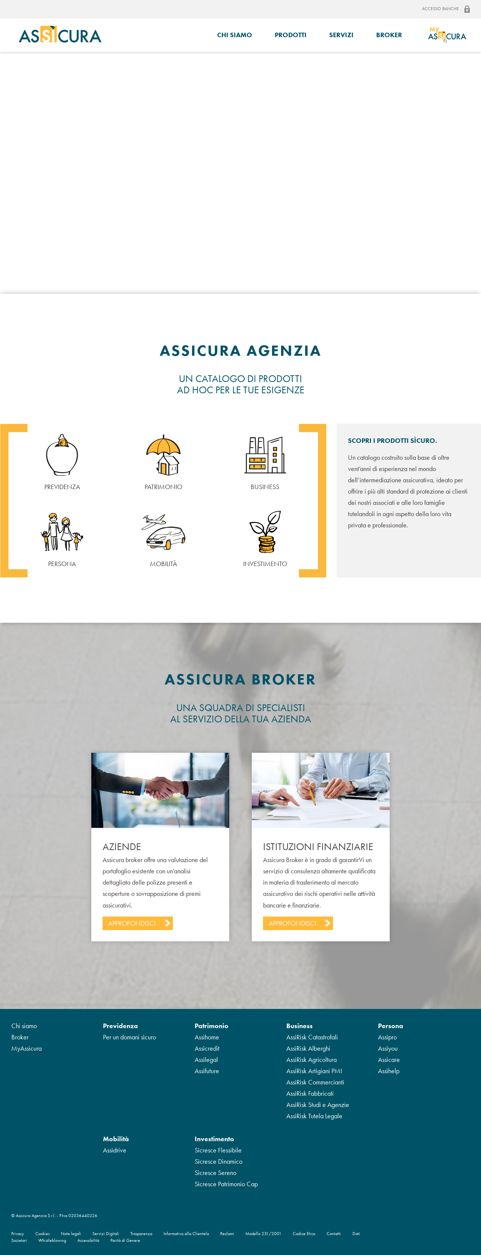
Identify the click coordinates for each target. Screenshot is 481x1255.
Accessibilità (88, 1240)
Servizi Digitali (105, 1234)
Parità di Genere (125, 1240)
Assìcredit (207, 1048)
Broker (389, 34)
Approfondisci (132, 923)
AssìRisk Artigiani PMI (314, 1070)
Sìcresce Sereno (215, 1172)
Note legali (71, 1234)
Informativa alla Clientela (186, 1234)
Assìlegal (206, 1059)
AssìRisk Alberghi (308, 1048)
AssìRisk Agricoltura (311, 1059)
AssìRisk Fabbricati (310, 1093)
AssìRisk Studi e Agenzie (317, 1104)
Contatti (334, 1234)
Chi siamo (234, 34)
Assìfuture (207, 1070)
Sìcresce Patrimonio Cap (226, 1183)
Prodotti (291, 34)
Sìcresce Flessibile (218, 1150)
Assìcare (389, 1059)
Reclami (227, 1234)
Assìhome (207, 1037)
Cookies (42, 1234)
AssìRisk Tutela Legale (314, 1116)
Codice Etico (304, 1234)
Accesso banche (446, 9)
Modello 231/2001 (263, 1234)
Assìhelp (388, 1070)
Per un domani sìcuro (129, 1037)
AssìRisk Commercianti (315, 1082)
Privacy (17, 1234)
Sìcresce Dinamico (218, 1161)
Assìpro (387, 1037)
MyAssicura (26, 1048)
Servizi (341, 34)
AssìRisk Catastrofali (312, 1037)
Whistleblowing (52, 1240)
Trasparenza (141, 1234)
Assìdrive (114, 1150)
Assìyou (388, 1048)
